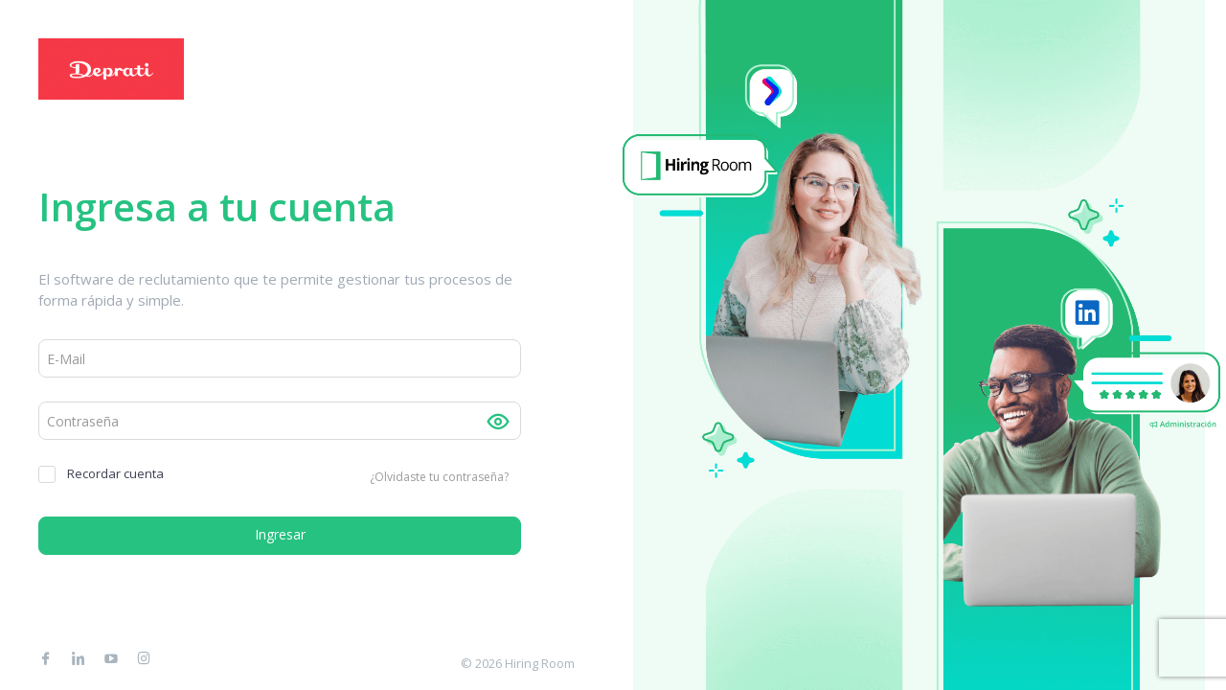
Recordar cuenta (101, 474)
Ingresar (280, 534)
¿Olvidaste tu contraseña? (439, 477)
